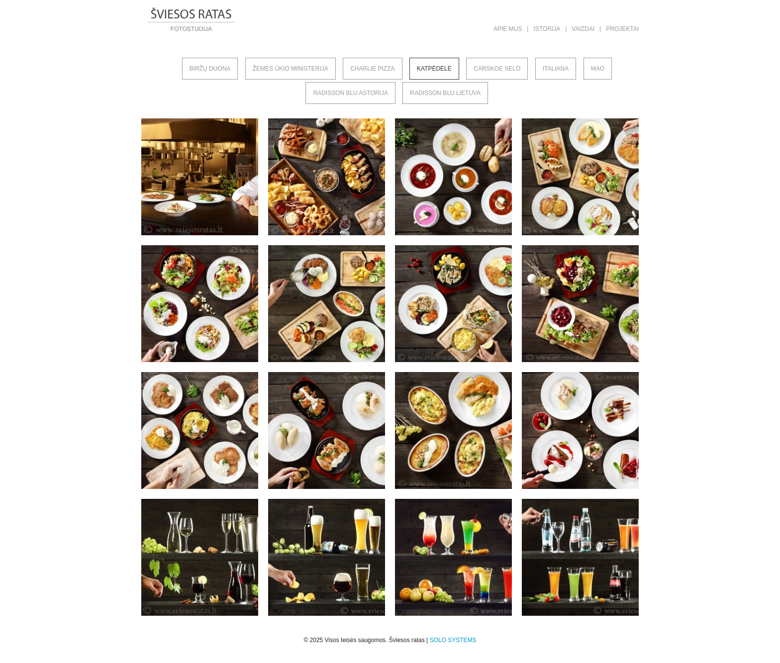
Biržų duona (210, 68)
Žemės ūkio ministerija (290, 68)
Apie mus (507, 28)
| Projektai (619, 28)
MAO (597, 68)
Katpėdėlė (434, 68)
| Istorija (543, 28)
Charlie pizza (372, 68)
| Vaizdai (579, 28)
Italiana (556, 68)
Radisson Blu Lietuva (445, 93)
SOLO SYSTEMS (453, 640)
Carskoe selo (497, 68)
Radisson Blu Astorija (350, 93)
